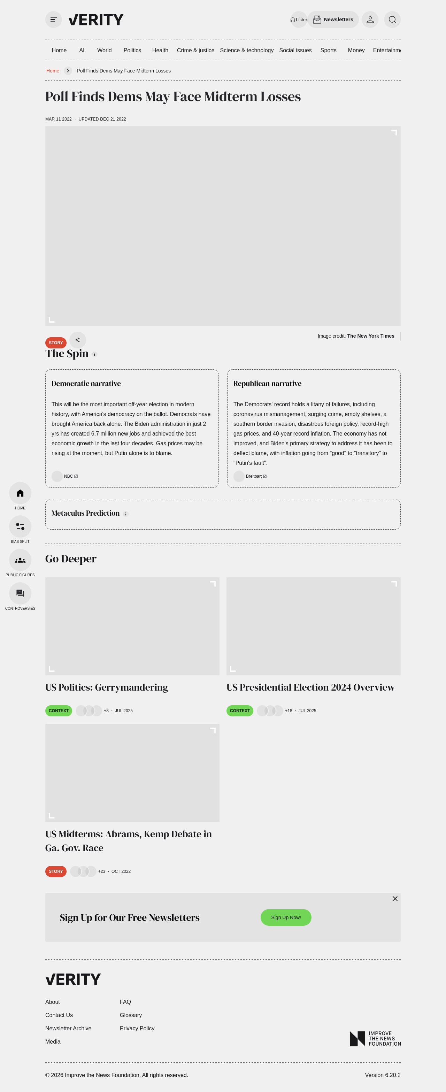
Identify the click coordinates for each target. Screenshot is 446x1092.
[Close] (395, 898)
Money (356, 50)
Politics (132, 50)
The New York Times (370, 336)
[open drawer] (53, 19)
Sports (329, 50)
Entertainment (390, 50)
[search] (392, 19)
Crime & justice (196, 50)
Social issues (295, 50)
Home (59, 50)
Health (160, 50)
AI (81, 50)
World (104, 50)
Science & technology (247, 50)
